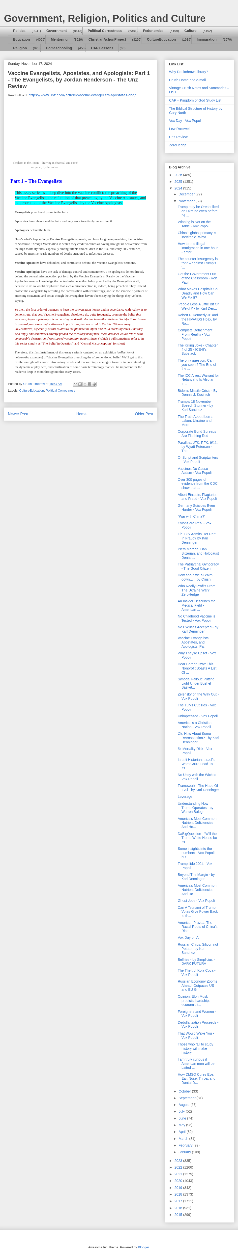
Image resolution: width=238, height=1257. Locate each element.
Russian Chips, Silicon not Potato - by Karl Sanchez (198, 948)
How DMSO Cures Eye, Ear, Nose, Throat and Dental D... (196, 1078)
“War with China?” (192, 516)
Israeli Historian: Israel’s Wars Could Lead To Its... (196, 764)
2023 (179, 1161)
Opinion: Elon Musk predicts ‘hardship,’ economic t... (194, 1000)
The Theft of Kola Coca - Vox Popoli (196, 972)
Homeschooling (59, 48)
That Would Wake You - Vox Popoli (196, 1035)
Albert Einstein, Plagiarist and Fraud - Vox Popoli (197, 497)
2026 (179, 175)
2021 (179, 1174)
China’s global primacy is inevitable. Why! (197, 235)
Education (21, 39)
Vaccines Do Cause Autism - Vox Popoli (194, 471)
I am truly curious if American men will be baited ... (196, 1063)
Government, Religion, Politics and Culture (105, 18)
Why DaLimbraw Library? (188, 72)
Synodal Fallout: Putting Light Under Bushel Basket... (196, 683)
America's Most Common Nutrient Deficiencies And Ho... (197, 823)
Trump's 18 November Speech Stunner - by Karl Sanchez (195, 406)
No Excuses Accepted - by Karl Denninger (198, 629)
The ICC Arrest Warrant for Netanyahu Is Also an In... (198, 380)
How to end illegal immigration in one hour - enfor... (198, 248)
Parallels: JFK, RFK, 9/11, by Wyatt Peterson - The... (198, 447)
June (182, 1118)
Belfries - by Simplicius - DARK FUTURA (196, 962)
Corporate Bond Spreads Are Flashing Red (197, 433)
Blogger (143, 1247)
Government (56, 31)
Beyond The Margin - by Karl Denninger (196, 877)
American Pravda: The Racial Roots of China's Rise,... (197, 927)
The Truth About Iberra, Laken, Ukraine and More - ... (195, 421)
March (183, 1139)
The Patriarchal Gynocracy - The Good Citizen (198, 566)
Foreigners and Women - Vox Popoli (197, 1014)
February (185, 1145)
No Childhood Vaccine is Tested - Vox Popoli (196, 618)
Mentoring (59, 39)
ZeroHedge (177, 145)
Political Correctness (105, 31)
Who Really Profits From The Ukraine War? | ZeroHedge (196, 590)
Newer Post (18, 414)
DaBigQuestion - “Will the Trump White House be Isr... (197, 838)
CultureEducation (161, 39)
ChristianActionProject (107, 39)
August (184, 1105)
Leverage (185, 797)
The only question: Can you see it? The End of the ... (197, 364)
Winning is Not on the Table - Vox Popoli (194, 224)
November (186, 201)
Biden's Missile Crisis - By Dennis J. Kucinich (197, 393)
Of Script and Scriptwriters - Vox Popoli (198, 459)
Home (81, 414)
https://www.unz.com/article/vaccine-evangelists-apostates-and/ (82, 95)
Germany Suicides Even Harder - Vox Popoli (196, 508)
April (182, 1132)
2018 (179, 1194)
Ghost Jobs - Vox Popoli (196, 901)
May (182, 1125)
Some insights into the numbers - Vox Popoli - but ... (197, 853)
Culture (190, 31)
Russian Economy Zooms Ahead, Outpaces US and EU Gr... (197, 985)
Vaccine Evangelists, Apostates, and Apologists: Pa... (193, 642)
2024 (179, 188)
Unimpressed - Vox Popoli (198, 716)
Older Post (144, 414)
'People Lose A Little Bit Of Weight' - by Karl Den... (198, 306)
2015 (179, 1215)
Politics (19, 31)
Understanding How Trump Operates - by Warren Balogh (195, 808)
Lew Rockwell (179, 129)
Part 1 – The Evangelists (36, 181)
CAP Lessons (102, 48)
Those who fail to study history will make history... (195, 1048)
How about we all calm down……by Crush (195, 577)
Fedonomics (153, 31)
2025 (179, 182)
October (185, 1091)
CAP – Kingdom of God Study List (195, 100)
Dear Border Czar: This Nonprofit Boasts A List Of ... (197, 668)
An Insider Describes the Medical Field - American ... (197, 605)
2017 (179, 1201)
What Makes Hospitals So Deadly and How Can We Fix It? (197, 293)
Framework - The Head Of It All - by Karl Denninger (198, 788)
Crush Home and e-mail (187, 80)
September (187, 1098)
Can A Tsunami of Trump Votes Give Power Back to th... (198, 912)
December (186, 194)
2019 (179, 1188)
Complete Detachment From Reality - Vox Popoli (195, 334)
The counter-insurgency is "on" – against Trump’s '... (198, 263)
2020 (179, 1181)
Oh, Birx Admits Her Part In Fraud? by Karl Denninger (196, 538)
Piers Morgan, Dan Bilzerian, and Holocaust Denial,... (198, 553)
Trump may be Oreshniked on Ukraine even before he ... (198, 211)
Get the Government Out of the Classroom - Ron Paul (197, 278)
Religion (20, 48)
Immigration (207, 39)
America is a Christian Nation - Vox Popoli (194, 725)
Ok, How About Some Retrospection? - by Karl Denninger (198, 738)
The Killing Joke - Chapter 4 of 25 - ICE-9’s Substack (198, 349)
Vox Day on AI (189, 937)
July (182, 1111)
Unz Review (178, 137)
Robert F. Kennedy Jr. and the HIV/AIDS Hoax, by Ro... (198, 319)
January (185, 1152)
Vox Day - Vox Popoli (185, 121)
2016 (179, 1208)
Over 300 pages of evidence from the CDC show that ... (198, 484)
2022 (179, 1167)
